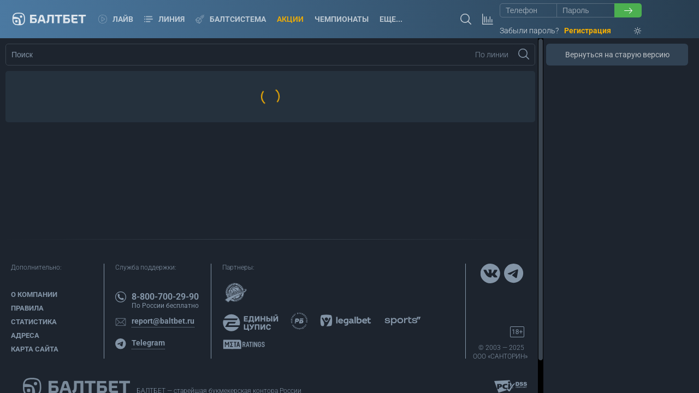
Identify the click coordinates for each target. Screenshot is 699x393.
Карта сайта (34, 349)
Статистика (34, 322)
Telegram (148, 342)
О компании (34, 294)
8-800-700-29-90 (165, 296)
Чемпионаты (342, 19)
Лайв (115, 19)
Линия (164, 19)
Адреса (25, 335)
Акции (290, 19)
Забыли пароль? (529, 30)
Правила (27, 308)
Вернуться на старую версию (617, 54)
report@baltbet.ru (163, 321)
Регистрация (587, 30)
